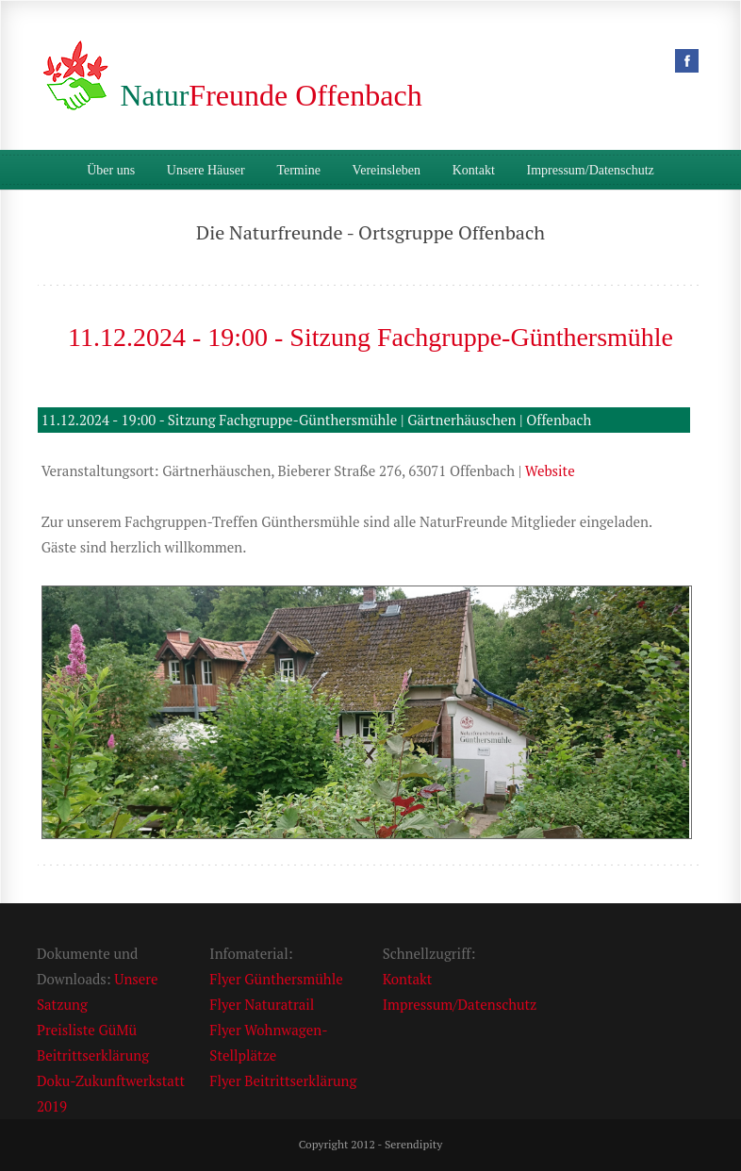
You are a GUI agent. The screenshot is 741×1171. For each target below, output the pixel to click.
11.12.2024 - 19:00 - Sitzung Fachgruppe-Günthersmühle (370, 337)
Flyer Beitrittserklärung (282, 1080)
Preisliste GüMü (87, 1029)
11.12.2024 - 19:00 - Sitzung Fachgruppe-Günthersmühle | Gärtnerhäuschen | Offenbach (316, 419)
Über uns (111, 170)
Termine (298, 170)
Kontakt (474, 170)
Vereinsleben (386, 170)
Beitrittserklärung (93, 1055)
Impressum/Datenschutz (590, 170)
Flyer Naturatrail (261, 1004)
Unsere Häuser (206, 170)
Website (550, 470)
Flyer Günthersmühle (275, 978)
